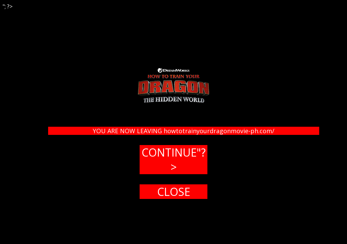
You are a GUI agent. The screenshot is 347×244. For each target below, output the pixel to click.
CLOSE (173, 191)
